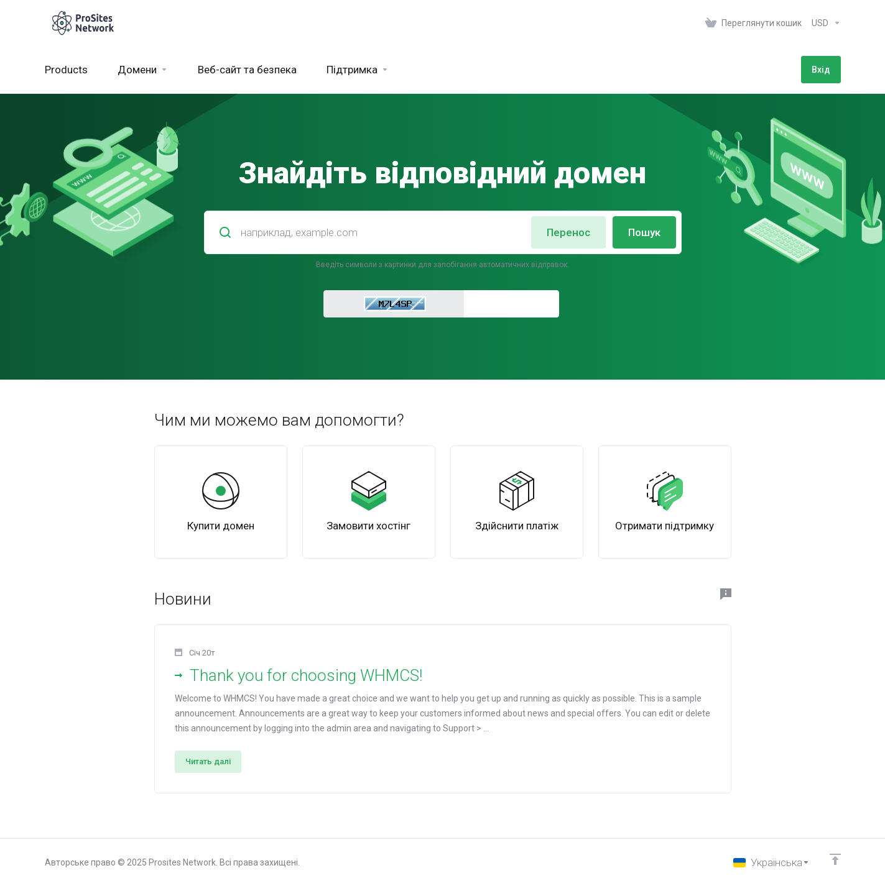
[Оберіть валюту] (824, 23)
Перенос (568, 232)
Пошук (644, 232)
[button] (443, 709)
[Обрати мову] (771, 862)
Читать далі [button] (208, 761)
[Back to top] (835, 859)
